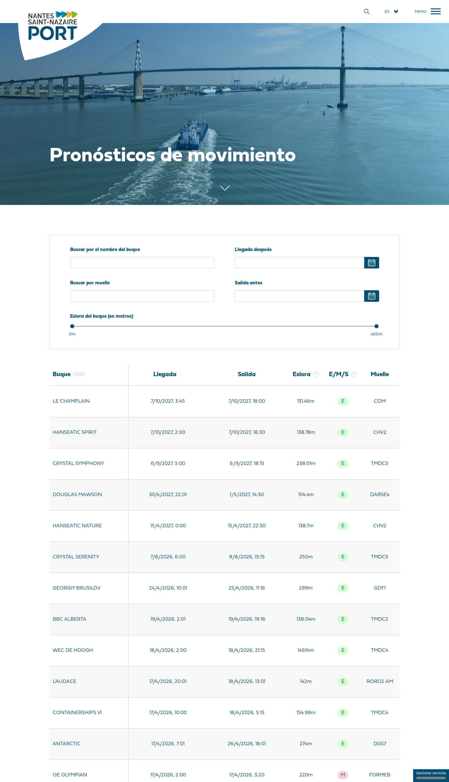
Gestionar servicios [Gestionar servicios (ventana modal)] (431, 775)
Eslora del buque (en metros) (101, 316)
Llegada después (253, 249)
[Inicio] (53, 25)
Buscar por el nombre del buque (105, 249)
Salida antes (248, 283)
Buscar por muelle (90, 283)
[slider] (72, 326)
